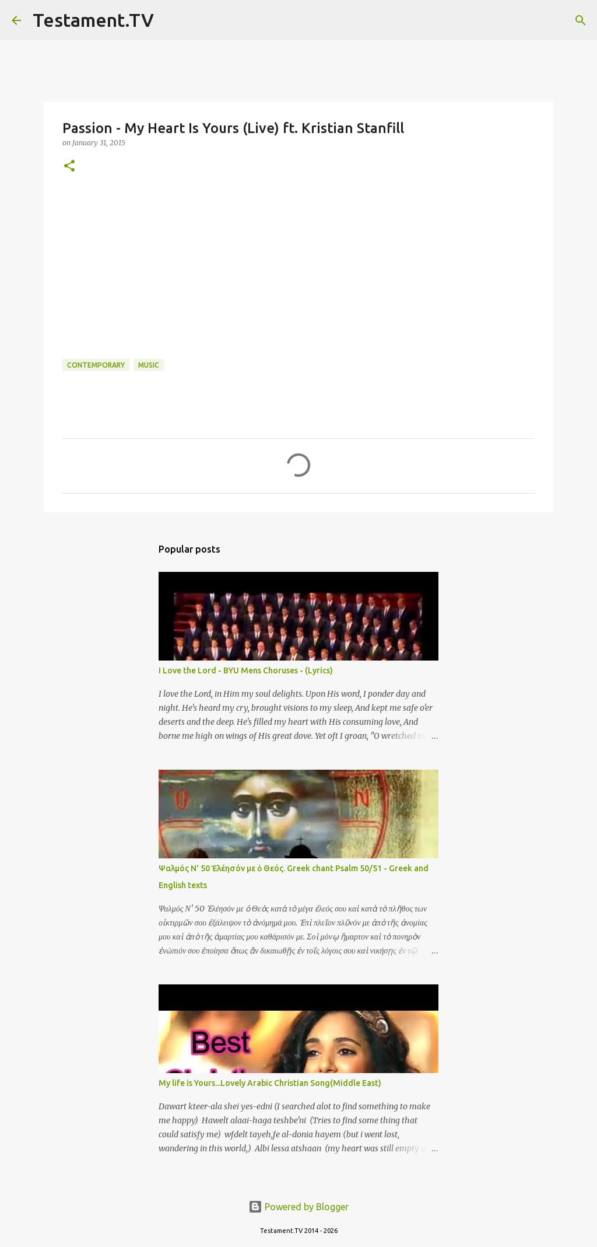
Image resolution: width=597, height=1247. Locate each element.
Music (148, 365)
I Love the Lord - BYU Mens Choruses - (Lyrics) (246, 670)
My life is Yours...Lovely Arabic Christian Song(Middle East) (270, 1083)
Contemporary (96, 365)
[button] (69, 166)
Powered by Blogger (298, 1206)
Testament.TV (93, 19)
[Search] (170, 20)
